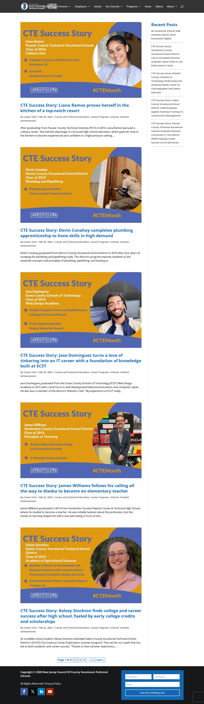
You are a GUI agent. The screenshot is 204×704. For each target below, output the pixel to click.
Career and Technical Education (72, 116)
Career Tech (30, 116)
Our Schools (112, 6)
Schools (114, 116)
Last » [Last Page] (100, 660)
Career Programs (100, 116)
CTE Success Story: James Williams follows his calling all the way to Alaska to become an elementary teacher (77, 488)
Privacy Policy (52, 683)
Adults (98, 6)
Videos (159, 6)
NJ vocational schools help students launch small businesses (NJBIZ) (165, 34)
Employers (81, 6)
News (148, 6)
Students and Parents (55, 6)
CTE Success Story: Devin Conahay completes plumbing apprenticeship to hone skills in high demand (76, 232)
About (170, 6)
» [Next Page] (93, 660)
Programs (132, 6)
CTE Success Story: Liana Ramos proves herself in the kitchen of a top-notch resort (74, 107)
